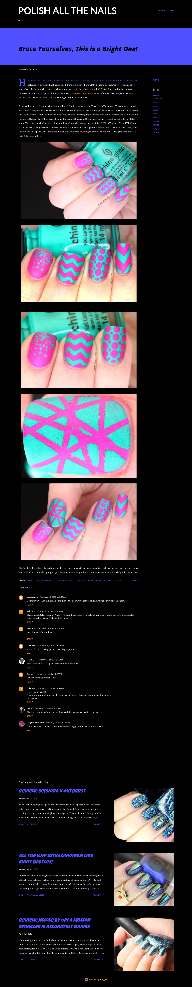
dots (155, 102)
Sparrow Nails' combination (85, 93)
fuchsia (156, 110)
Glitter (99, 20)
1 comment (33, 824)
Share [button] (156, 80)
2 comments (33, 959)
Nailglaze (31, 611)
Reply (30, 604)
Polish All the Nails (67, 10)
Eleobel (30, 674)
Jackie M (30, 659)
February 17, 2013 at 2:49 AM (50, 688)
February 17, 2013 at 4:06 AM (48, 708)
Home (21, 20)
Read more (98, 824)
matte (155, 113)
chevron (156, 95)
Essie (155, 106)
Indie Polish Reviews (65, 20)
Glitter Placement (39, 20)
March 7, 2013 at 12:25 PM (58, 722)
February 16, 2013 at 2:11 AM (53, 597)
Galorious (31, 628)
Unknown (31, 645)
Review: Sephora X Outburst (52, 791)
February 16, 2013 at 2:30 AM (51, 611)
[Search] (161, 10)
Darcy (30, 708)
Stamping (114, 20)
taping (156, 125)
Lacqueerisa (32, 597)
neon (155, 117)
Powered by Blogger (96, 979)
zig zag (156, 132)
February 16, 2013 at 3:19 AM (50, 645)
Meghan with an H (35, 722)
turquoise (157, 128)
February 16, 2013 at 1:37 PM (48, 674)
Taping (85, 20)
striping (156, 121)
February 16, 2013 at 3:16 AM (51, 628)
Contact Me (132, 20)
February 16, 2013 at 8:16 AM (50, 659)
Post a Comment (35, 895)
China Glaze (158, 98)
